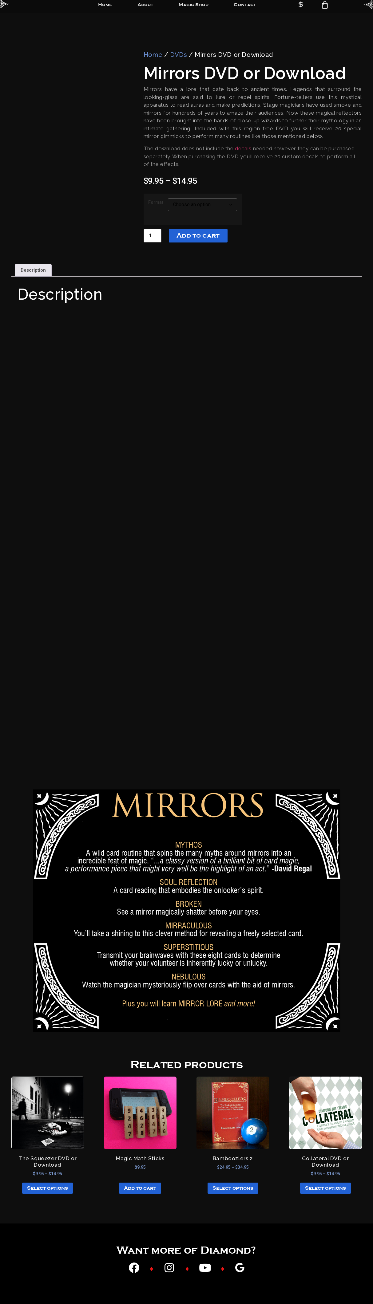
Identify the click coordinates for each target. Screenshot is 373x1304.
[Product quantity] (152, 235)
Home (153, 54)
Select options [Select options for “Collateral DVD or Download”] (325, 1188)
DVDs (178, 54)
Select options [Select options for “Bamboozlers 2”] (232, 1188)
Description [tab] (33, 270)
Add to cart (198, 235)
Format (155, 202)
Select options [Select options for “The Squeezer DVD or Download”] (47, 1188)
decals (243, 148)
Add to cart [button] (140, 1188)
